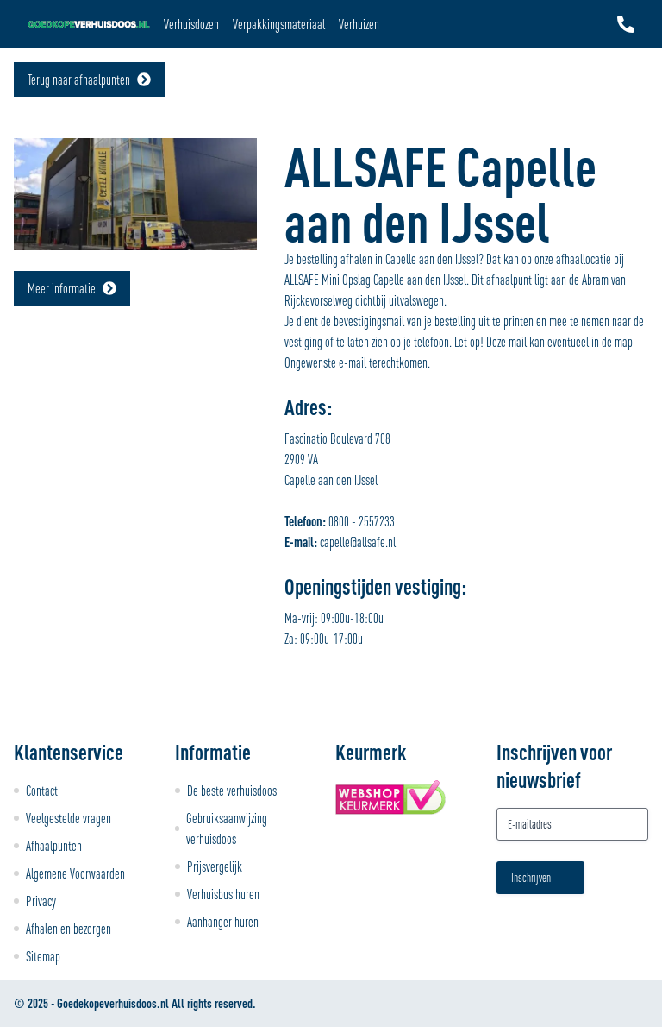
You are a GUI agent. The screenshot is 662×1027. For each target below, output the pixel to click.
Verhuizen (359, 24)
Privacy (41, 901)
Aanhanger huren (223, 921)
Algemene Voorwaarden (75, 873)
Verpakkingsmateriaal (279, 24)
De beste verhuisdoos (232, 790)
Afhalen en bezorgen (68, 928)
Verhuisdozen (191, 24)
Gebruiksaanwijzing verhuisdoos (226, 828)
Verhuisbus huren (223, 894)
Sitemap (43, 956)
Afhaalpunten (54, 846)
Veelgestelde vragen (68, 818)
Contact (42, 790)
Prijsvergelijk (214, 866)
